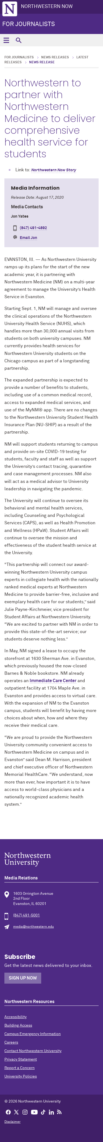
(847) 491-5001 (26, 915)
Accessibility (15, 1017)
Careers (11, 1042)
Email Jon (28, 238)
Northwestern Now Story (53, 170)
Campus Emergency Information (32, 1034)
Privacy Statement (20, 1059)
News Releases (55, 57)
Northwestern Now (47, 6)
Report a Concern (19, 1068)
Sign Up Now (23, 978)
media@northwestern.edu (33, 927)
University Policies (20, 1076)
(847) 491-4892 (33, 228)
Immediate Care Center (53, 681)
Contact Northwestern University (33, 1051)
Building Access (18, 1025)
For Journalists (28, 24)
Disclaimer (12, 1122)
